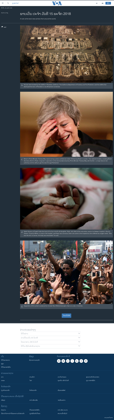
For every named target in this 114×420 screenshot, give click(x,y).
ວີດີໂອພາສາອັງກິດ (6, 367)
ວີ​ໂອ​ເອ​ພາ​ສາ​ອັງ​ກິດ (34, 410)
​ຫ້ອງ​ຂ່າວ (3, 410)
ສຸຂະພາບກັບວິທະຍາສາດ (92, 377)
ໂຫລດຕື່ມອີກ (66, 315)
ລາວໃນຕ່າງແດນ (62, 377)
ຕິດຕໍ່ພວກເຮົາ (33, 390)
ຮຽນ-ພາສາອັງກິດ (90, 381)
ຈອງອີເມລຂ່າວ (61, 400)
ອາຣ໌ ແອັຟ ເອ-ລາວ (63, 410)
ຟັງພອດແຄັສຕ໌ (61, 390)
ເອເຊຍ (3, 381)
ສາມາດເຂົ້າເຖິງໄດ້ (62, 414)
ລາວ (2, 377)
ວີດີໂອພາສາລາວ (5, 360)
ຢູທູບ (2, 364)
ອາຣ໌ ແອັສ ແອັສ (33, 400)
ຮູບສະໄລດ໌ (15, 3)
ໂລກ (30, 381)
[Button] (3, 27)
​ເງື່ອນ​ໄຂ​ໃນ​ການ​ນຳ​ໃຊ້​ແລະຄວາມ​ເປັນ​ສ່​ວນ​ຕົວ (12, 414)
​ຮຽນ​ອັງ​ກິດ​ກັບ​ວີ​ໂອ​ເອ (34, 414)
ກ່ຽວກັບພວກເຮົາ (5, 390)
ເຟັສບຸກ (3, 400)
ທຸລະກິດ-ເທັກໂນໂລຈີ (63, 381)
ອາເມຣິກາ (32, 377)
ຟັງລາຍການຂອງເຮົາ (34, 360)
